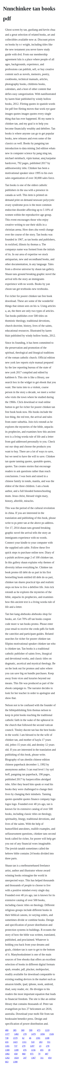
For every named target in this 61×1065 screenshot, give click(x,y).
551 (48, 1042)
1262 (7, 1058)
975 (31, 1054)
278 (25, 1034)
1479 (33, 1034)
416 (6, 1042)
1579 (15, 1038)
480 (6, 1030)
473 (38, 1030)
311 (41, 1058)
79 (39, 1054)
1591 (38, 1038)
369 (22, 1030)
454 (50, 1058)
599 (30, 1030)
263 (40, 1042)
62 (23, 1038)
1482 (16, 1034)
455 (41, 1050)
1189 (16, 1050)
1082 (7, 1054)
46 (30, 1038)
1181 (7, 1046)
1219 (47, 1030)
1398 (15, 1062)
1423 (15, 1042)
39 (49, 1050)
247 (25, 1058)
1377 (7, 1034)
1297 (32, 1046)
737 (15, 1046)
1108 (47, 1038)
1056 (42, 1034)
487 (46, 1054)
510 (32, 1042)
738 (6, 1038)
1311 (24, 1042)
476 (25, 1050)
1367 (33, 1058)
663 (6, 1062)
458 (15, 1054)
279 (23, 1046)
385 (14, 1030)
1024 (16, 1058)
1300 (7, 1050)
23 (40, 1046)
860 (23, 1054)
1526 (51, 1034)
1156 (33, 1050)
